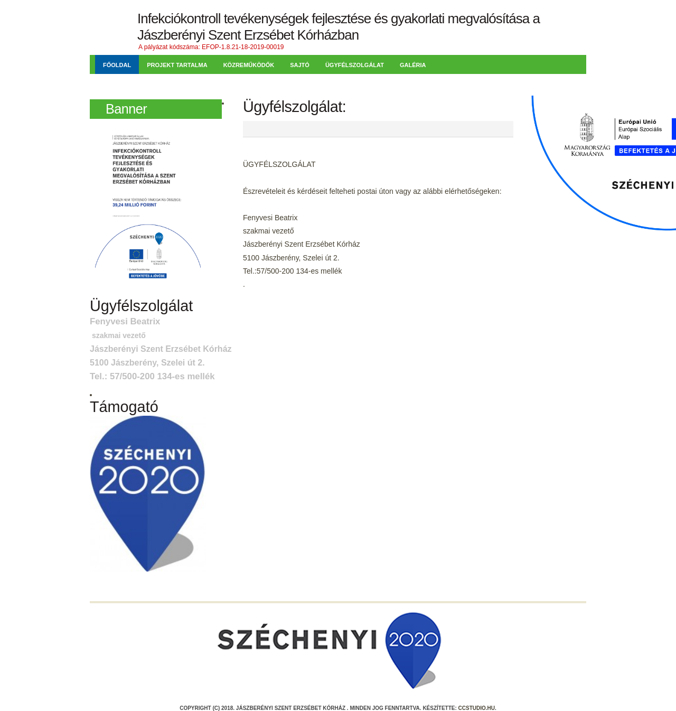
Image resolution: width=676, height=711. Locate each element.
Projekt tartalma (177, 65)
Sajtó (299, 65)
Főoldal (117, 65)
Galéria (413, 65)
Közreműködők (249, 65)
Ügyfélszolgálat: (294, 106)
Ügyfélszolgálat (354, 65)
